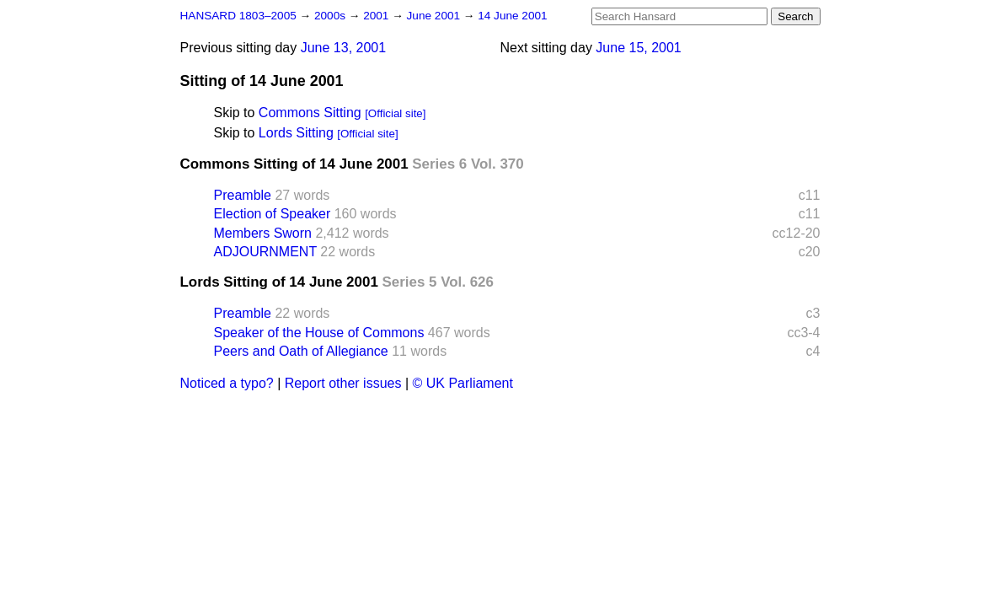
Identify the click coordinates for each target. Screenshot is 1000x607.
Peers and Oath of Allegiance (301, 351)
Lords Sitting (296, 133)
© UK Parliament (463, 383)
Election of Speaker (272, 214)
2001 (377, 15)
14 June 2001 (512, 15)
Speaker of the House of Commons (319, 332)
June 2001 (435, 15)
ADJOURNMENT (265, 251)
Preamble (242, 195)
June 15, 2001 (638, 47)
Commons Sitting (310, 112)
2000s (331, 15)
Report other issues (343, 383)
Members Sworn (263, 233)
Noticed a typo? (227, 383)
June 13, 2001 (343, 47)
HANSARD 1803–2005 (238, 15)
